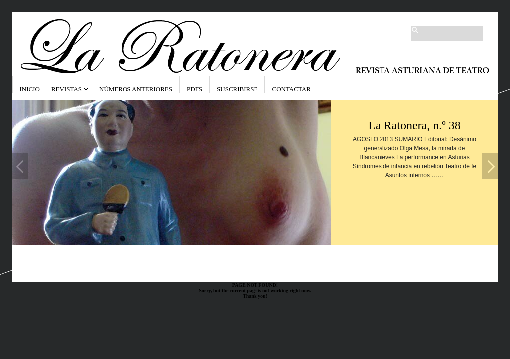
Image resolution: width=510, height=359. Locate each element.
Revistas (66, 89)
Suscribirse (237, 89)
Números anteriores (135, 89)
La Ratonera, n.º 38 (414, 125)
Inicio (30, 89)
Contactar (291, 89)
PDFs (194, 89)
